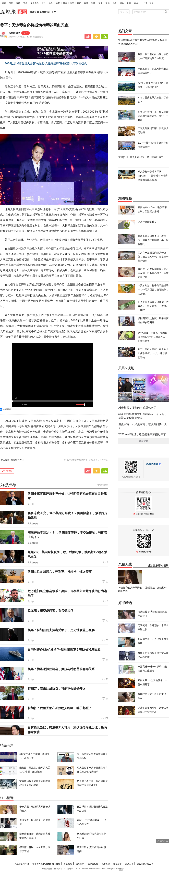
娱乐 (51, 3)
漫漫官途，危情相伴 (156, 587)
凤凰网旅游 (14, 33)
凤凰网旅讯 (43, 12)
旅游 (107, 3)
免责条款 (106, 863)
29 (107, 581)
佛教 (115, 3)
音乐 (155, 565)
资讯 (11, 3)
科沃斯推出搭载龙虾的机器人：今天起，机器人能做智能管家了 (142, 416)
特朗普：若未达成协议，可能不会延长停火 (57, 688)
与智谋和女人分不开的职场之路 (130, 589)
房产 (79, 3)
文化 (100, 3)
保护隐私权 (93, 863)
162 (106, 718)
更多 (136, 3)
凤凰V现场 (126, 368)
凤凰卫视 (34, 3)
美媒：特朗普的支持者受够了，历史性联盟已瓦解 (61, 630)
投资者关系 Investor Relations (46, 863)
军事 (93, 3)
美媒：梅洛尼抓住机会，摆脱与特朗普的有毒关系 (61, 669)
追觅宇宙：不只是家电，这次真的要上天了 (142, 426)
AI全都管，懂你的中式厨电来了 (137, 407)
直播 (25, 3)
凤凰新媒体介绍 (22, 863)
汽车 (72, 3)
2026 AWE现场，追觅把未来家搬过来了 (142, 434)
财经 (44, 3)
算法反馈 (104, 484)
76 (107, 679)
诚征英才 (80, 863)
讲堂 (150, 565)
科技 (86, 3)
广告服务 (68, 863)
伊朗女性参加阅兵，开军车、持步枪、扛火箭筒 (60, 571)
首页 (4, 3)
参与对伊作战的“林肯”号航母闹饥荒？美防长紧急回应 (64, 649)
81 (107, 659)
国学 (122, 3)
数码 (129, 3)
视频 (18, 3)
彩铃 (160, 565)
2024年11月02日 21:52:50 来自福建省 (25, 36)
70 (107, 620)
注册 (146, 3)
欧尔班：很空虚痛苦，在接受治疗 (50, 610)
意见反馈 (117, 863)
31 (107, 698)
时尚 (65, 3)
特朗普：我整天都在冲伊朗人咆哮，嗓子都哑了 (60, 708)
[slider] (52, 401)
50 (107, 640)
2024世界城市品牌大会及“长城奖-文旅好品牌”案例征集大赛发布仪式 (46, 63)
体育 (58, 3)
